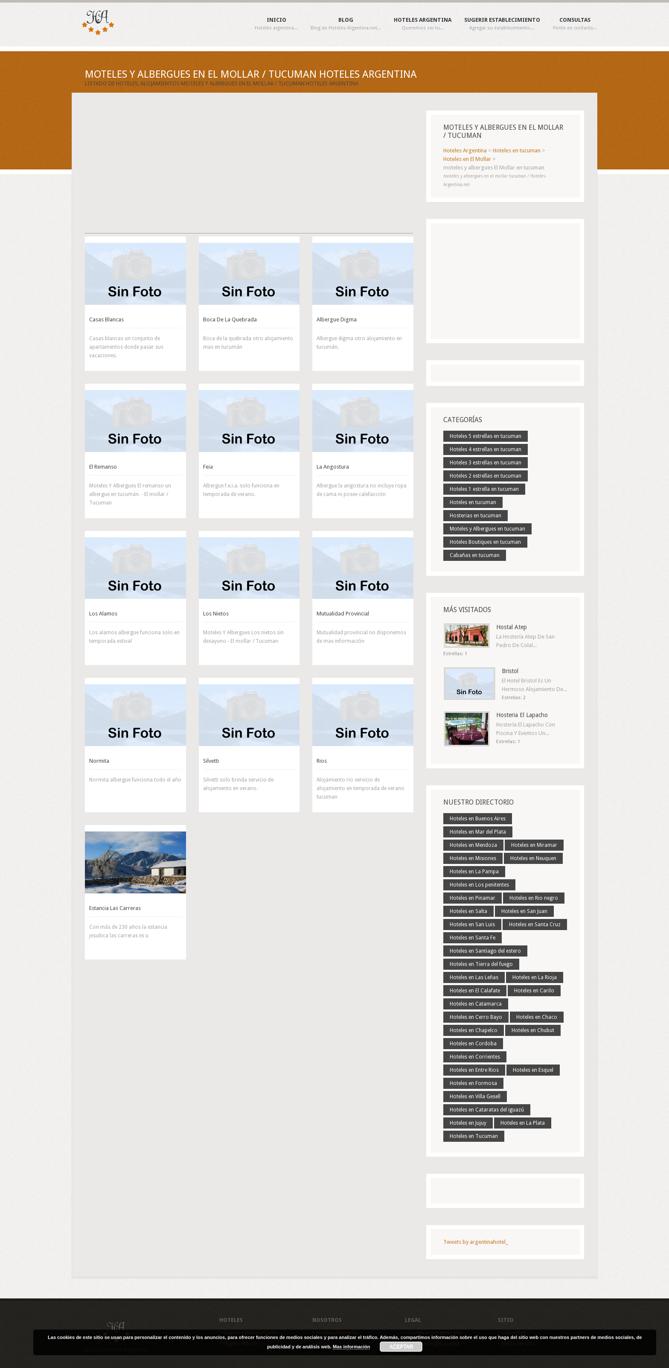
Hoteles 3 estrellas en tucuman (485, 463)
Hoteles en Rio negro (533, 898)
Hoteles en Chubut (533, 1030)
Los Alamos (103, 613)
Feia (208, 467)
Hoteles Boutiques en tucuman (485, 542)
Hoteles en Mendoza (473, 845)
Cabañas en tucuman (475, 555)
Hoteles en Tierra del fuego (481, 964)
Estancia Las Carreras (115, 908)
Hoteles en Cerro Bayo (476, 1017)
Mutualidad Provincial (343, 613)
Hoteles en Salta (468, 911)
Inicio (276, 24)
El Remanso (103, 467)
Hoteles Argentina (422, 24)
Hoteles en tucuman (473, 502)
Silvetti (211, 761)
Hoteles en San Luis (472, 925)
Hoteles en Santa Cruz (535, 925)
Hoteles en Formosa (473, 1083)
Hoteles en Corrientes (475, 1057)
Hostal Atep (511, 627)
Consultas (575, 24)
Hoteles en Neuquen (533, 858)
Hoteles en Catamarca (476, 1004)
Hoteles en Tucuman (474, 1136)
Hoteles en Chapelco (473, 1030)
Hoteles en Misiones (473, 858)
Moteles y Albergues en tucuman (487, 529)
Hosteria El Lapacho (522, 715)
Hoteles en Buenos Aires (478, 819)
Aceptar (401, 1347)
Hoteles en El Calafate (475, 991)
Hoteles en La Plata (522, 1123)
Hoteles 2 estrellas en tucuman (485, 476)
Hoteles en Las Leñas (474, 977)
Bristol (510, 671)
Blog (346, 24)
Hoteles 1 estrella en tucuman (484, 489)
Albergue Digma (337, 319)
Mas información (351, 1346)
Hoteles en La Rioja (534, 977)
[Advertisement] (249, 170)
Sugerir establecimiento (502, 24)
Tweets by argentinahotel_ (475, 1242)
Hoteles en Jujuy (468, 1123)
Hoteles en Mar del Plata (478, 832)
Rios (322, 761)
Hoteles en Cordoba (473, 1044)
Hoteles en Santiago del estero (485, 951)
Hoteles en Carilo (534, 991)
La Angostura (333, 467)
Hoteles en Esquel (533, 1070)
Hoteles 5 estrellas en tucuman (485, 436)
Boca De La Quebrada (230, 319)
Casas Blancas (106, 319)
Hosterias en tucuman (475, 516)
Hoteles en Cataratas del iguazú (487, 1110)
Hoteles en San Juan (524, 911)
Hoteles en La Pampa (474, 872)
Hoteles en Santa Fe (472, 938)
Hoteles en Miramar (534, 845)
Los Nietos (216, 613)
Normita (99, 761)
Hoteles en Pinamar (472, 898)
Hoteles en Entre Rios (474, 1070)
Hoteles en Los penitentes (479, 885)
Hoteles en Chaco (536, 1017)
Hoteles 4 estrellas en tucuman (485, 449)
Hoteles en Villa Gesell (475, 1097)
